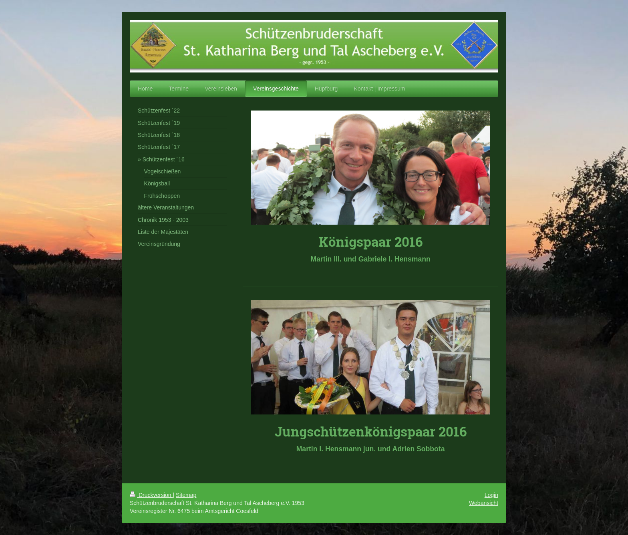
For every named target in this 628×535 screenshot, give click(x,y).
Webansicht (483, 503)
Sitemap (186, 495)
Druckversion (151, 495)
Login (491, 495)
